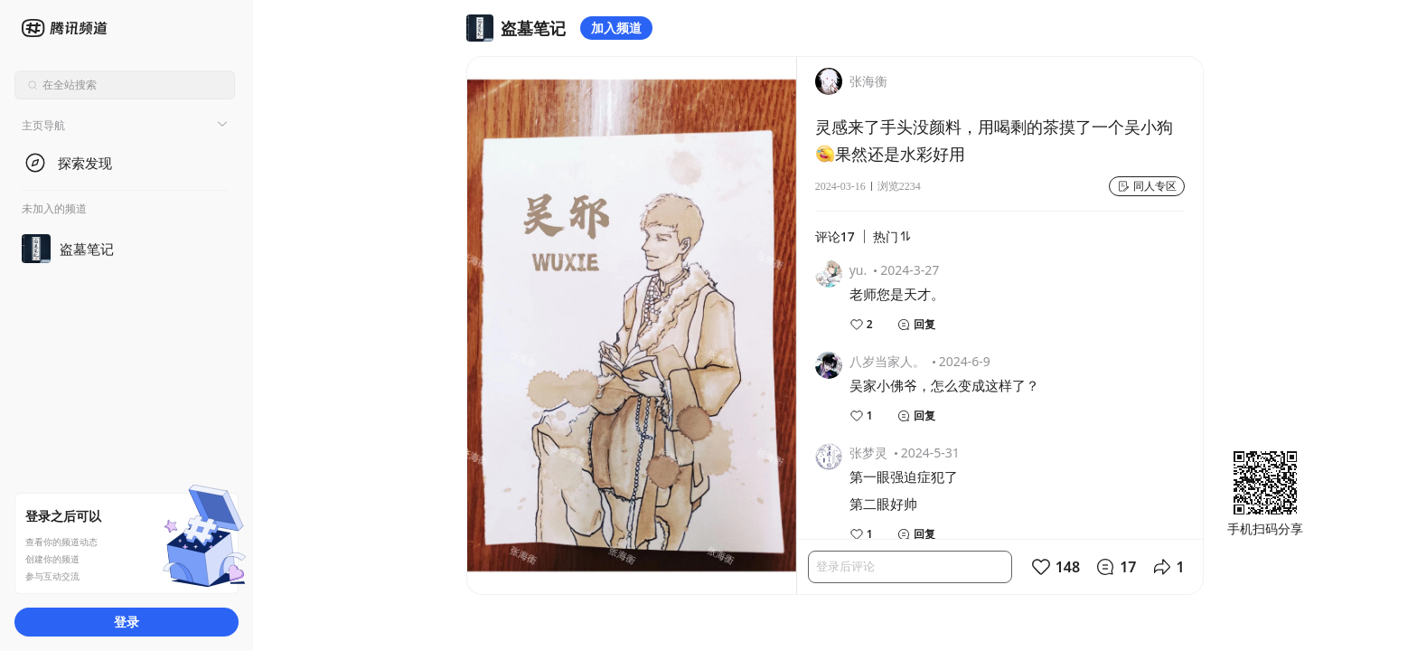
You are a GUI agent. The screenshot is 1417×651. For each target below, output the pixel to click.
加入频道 (616, 27)
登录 (126, 621)
